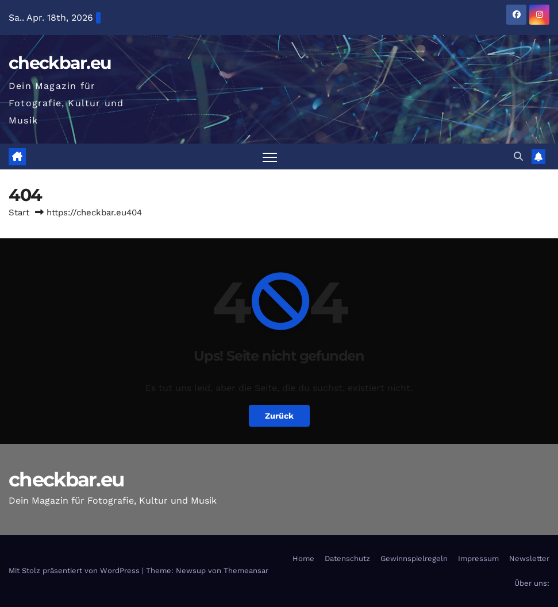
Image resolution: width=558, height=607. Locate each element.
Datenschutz (347, 558)
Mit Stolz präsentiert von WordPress (75, 570)
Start (19, 212)
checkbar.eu (60, 63)
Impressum (478, 558)
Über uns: (531, 583)
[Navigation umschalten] (270, 156)
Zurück (279, 415)
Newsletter (529, 558)
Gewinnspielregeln (414, 558)
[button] (518, 156)
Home (303, 558)
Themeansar (246, 570)
